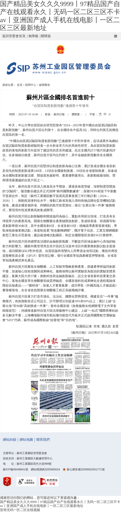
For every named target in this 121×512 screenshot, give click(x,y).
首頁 (19, 84)
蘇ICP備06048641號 (15, 469)
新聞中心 (30, 84)
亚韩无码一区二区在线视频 (20, 510)
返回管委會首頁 (14, 36)
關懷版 (46, 36)
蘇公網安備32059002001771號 (86, 469)
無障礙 (33, 36)
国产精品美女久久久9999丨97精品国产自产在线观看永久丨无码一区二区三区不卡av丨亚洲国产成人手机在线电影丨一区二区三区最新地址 (60, 504)
